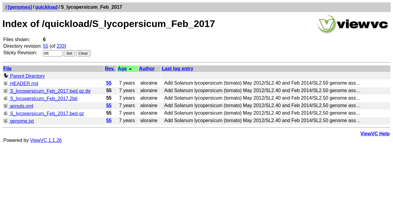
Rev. (110, 68)
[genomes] (20, 7)
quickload (46, 7)
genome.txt (18, 121)
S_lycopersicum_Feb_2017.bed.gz (43, 113)
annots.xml (18, 106)
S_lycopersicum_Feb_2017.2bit (40, 98)
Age (122, 68)
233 (60, 46)
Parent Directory (24, 76)
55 (45, 46)
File (7, 68)
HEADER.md (20, 83)
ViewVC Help (375, 133)
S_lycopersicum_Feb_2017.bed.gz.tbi (46, 91)
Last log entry (177, 68)
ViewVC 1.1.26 (46, 140)
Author (147, 68)
